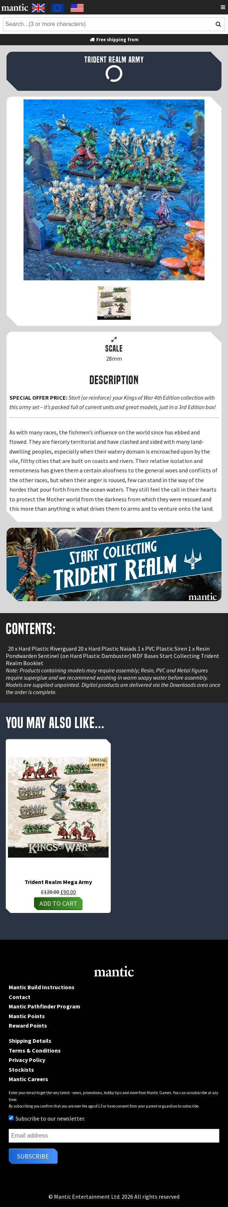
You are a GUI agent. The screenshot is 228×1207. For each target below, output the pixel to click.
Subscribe (33, 1156)
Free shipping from (114, 39)
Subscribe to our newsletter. (47, 1118)
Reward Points (28, 1025)
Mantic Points (27, 1016)
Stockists (21, 1069)
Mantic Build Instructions (42, 987)
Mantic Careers (28, 1079)
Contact (19, 996)
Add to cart (58, 903)
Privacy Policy (27, 1059)
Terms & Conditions (35, 1050)
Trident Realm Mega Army (58, 881)
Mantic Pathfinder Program (44, 1006)
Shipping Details (30, 1040)
